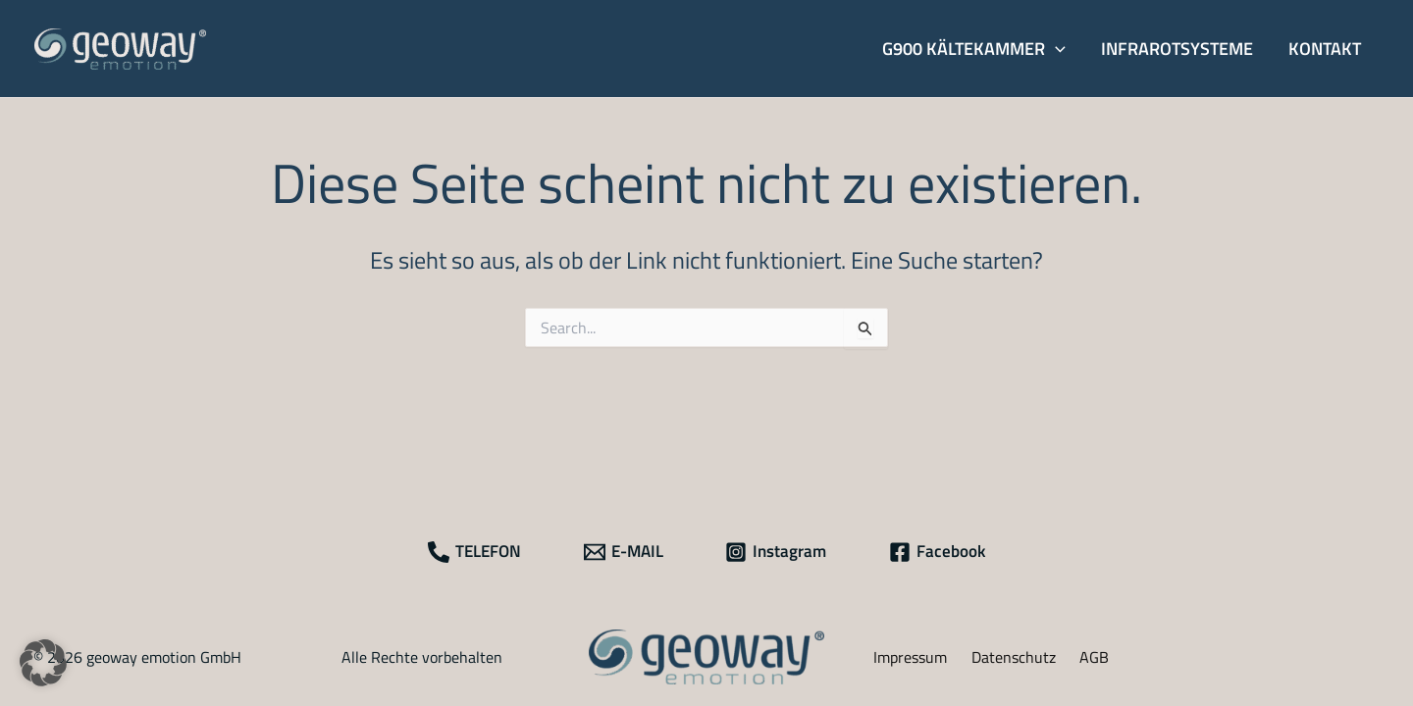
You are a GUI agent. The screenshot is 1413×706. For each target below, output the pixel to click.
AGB (1094, 657)
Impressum (910, 657)
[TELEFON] (474, 552)
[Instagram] (776, 552)
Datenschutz (1013, 657)
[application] (1055, 48)
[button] (973, 48)
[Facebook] (937, 552)
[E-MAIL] (623, 552)
